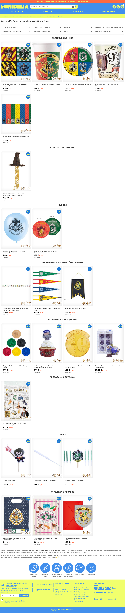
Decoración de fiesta (12, 16)
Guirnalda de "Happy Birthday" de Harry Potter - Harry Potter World (15, 309)
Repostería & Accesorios (12, 31)
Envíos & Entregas (60, 589)
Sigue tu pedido (42, 590)
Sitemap (76, 600)
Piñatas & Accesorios (41, 27)
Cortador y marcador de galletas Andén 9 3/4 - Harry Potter (77, 366)
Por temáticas (16, 11)
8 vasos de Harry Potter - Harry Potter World (106, 85)
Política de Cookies (79, 595)
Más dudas (58, 595)
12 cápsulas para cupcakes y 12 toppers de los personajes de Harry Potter (47, 366)
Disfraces (46, 11)
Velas (66, 31)
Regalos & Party (108, 11)
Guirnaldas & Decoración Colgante (109, 27)
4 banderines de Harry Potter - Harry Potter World (47, 309)
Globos (67, 27)
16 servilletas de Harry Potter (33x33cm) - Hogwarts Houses (15, 85)
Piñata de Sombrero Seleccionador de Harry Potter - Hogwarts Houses (14, 194)
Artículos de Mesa (10, 27)
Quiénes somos (78, 601)
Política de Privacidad (80, 593)
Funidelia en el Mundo (80, 588)
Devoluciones (59, 593)
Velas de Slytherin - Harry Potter (74, 480)
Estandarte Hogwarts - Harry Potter (75, 308)
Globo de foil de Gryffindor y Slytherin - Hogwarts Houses (46, 252)
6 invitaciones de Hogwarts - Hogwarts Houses (76, 539)
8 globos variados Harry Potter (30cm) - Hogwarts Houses (15, 252)
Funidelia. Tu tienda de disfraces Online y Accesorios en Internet (15, 7)
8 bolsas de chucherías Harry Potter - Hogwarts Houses (14, 539)
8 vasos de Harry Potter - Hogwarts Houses (47, 84)
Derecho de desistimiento (81, 596)
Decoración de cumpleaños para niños (38, 16)
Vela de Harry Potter (9, 480)
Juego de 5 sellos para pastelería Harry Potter (15, 366)
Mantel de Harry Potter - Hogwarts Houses (16, 136)
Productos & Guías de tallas (63, 591)
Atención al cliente (43, 585)
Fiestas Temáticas (23, 16)
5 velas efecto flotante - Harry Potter (45, 480)
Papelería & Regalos (103, 31)
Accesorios (77, 11)
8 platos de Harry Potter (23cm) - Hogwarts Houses (78, 85)
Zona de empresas (79, 598)
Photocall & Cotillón (41, 31)
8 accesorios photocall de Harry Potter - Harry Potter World (15, 424)
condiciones (7, 601)
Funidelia (3, 16)
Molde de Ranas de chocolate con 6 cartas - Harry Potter (108, 366)
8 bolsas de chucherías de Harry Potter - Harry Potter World (46, 539)
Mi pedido (58, 588)
